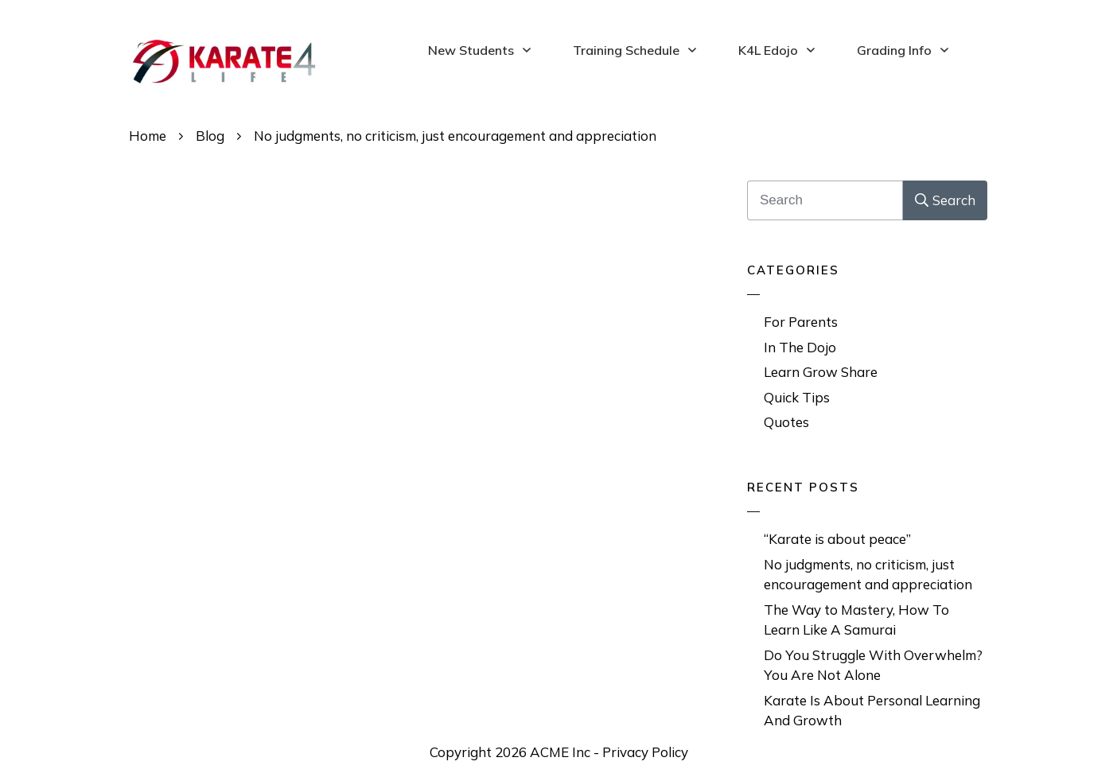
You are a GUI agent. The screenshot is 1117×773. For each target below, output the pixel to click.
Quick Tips (797, 397)
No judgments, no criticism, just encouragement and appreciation (868, 574)
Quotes (786, 422)
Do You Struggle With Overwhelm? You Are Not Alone (873, 665)
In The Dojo (800, 347)
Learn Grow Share (821, 371)
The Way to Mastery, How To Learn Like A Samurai (856, 620)
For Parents (801, 321)
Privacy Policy (645, 752)
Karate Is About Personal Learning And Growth (872, 710)
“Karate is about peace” (837, 538)
